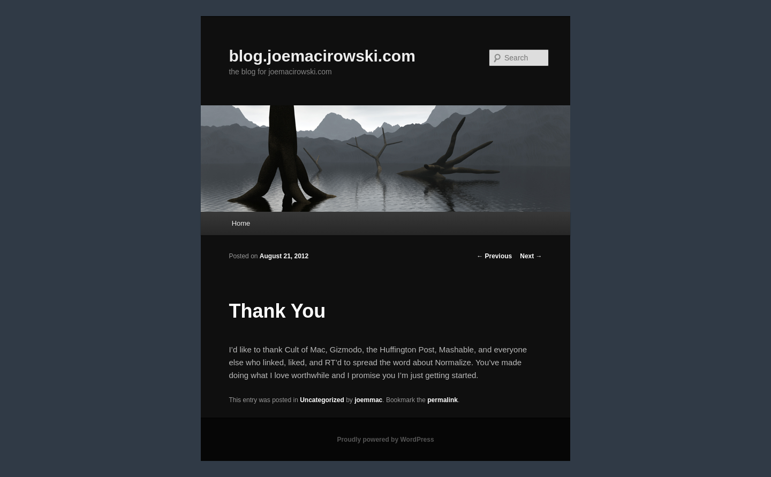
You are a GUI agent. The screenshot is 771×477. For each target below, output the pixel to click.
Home (241, 223)
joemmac (368, 400)
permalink (442, 400)
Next (531, 256)
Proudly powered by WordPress (385, 439)
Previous (494, 256)
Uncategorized (322, 400)
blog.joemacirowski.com (322, 56)
